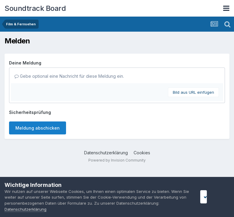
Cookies (142, 152)
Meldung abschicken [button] (37, 128)
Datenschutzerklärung (106, 152)
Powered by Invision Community (117, 160)
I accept (212, 196)
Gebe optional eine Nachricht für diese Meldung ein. (69, 76)
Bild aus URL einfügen (193, 92)
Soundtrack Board (35, 8)
